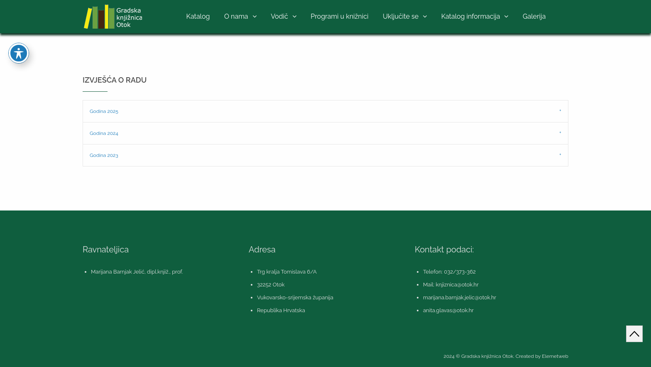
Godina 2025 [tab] (104, 111)
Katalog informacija (470, 16)
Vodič (279, 16)
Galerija (534, 16)
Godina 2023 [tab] (104, 155)
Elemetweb (555, 356)
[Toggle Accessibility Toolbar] (19, 40)
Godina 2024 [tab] (104, 133)
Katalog (198, 16)
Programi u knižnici (339, 16)
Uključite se (400, 16)
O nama (236, 16)
